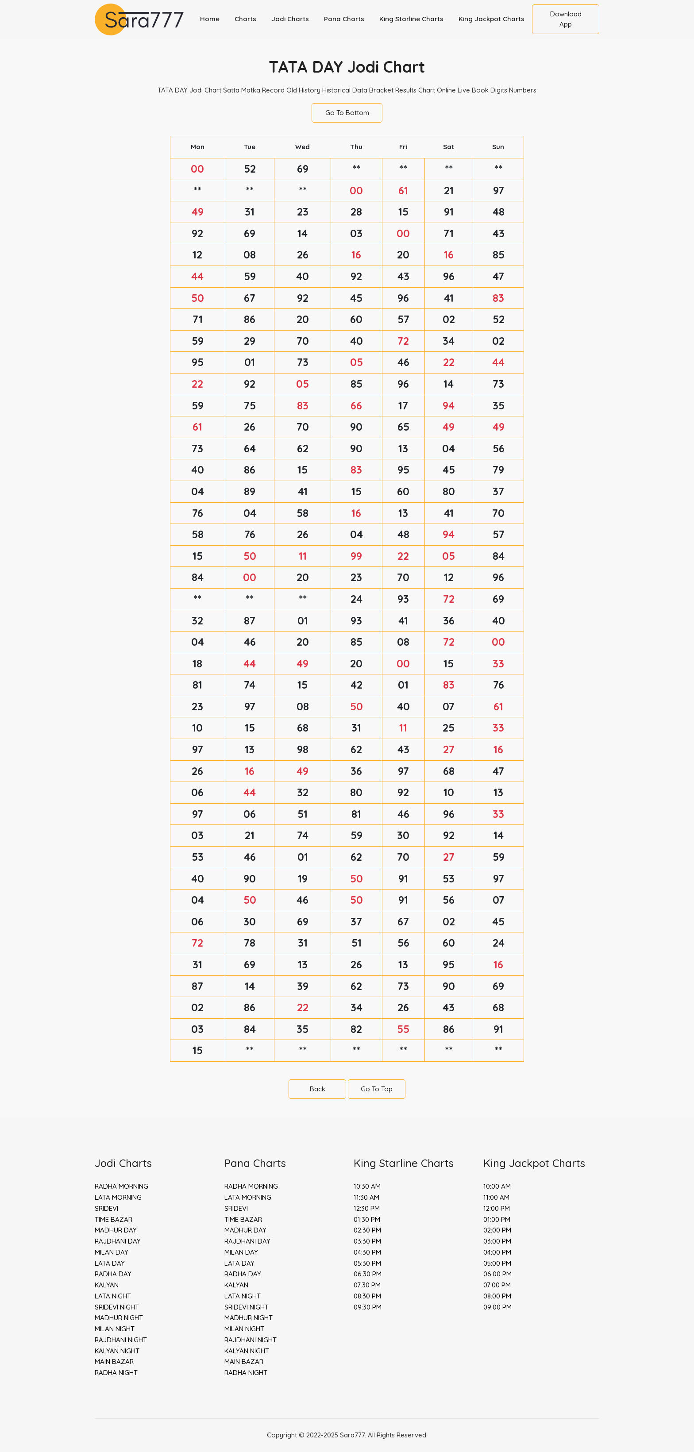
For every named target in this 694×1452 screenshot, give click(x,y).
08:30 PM (367, 1296)
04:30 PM (367, 1252)
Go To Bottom (347, 112)
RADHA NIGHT (116, 1372)
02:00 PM (497, 1230)
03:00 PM (497, 1241)
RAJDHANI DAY (118, 1241)
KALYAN (107, 1285)
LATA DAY (110, 1263)
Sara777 (352, 1435)
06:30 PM (368, 1274)
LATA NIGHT (113, 1296)
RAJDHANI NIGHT (121, 1340)
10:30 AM (367, 1186)
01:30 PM (367, 1219)
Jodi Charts (290, 19)
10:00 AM (497, 1186)
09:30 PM (368, 1307)
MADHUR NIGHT (119, 1317)
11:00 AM (496, 1197)
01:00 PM (496, 1219)
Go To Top (377, 1089)
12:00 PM (496, 1208)
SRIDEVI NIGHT (117, 1307)
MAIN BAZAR (114, 1361)
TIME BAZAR (113, 1219)
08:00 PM (497, 1296)
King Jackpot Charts (491, 19)
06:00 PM (497, 1274)
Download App (566, 19)
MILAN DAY (111, 1252)
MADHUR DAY (116, 1230)
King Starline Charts (411, 19)
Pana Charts (344, 19)
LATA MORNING (118, 1197)
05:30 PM (367, 1263)
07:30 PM (367, 1285)
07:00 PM (497, 1285)
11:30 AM (366, 1197)
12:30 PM (367, 1208)
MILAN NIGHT (115, 1329)
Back (317, 1089)
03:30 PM (367, 1241)
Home (210, 19)
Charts (245, 19)
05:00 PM (497, 1263)
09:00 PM (497, 1307)
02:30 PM (367, 1230)
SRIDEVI (106, 1208)
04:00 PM (497, 1252)
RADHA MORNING (121, 1186)
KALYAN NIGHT (117, 1351)
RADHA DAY (113, 1274)
